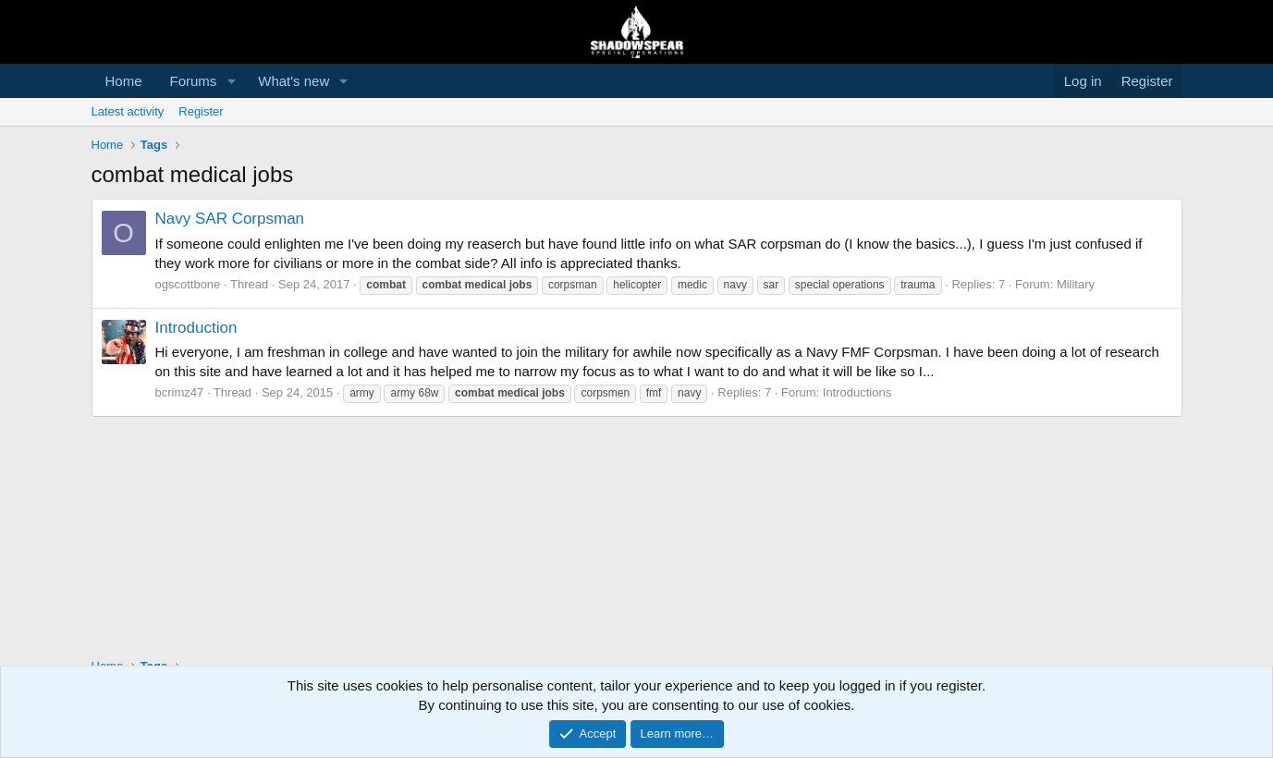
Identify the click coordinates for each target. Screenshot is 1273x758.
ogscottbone (188, 284)
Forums (193, 81)
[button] (231, 81)
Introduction (196, 327)
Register (200, 111)
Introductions (857, 392)
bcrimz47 (179, 392)
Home (123, 81)
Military (1076, 284)
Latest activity (128, 111)
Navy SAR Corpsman (230, 218)
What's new (293, 81)
